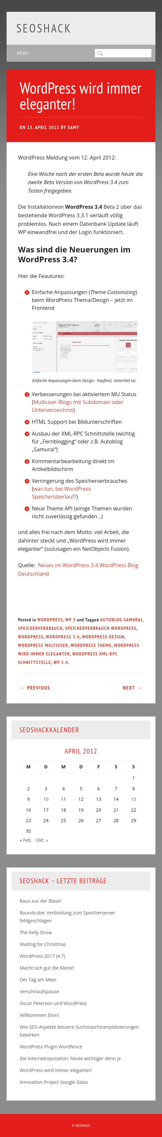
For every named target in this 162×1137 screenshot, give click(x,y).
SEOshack (44, 28)
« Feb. (26, 840)
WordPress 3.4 (63, 637)
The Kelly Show (36, 932)
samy (73, 127)
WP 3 (70, 620)
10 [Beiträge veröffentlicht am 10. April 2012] (46, 799)
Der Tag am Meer (38, 979)
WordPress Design (103, 637)
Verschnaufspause (39, 991)
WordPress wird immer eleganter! (56, 1070)
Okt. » (42, 840)
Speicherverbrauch (40, 628)
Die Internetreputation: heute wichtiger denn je (70, 1058)
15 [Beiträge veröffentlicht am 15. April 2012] (133, 799)
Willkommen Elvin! (39, 1015)
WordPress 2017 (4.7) (42, 956)
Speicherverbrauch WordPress (100, 628)
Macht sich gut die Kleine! (47, 968)
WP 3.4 (60, 662)
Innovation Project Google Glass (54, 1082)
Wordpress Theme (90, 645)
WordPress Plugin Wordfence (51, 1046)
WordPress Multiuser (43, 645)
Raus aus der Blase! (40, 901)
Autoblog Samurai (121, 620)
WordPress (50, 620)
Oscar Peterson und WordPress (53, 1003)
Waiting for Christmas (43, 944)
